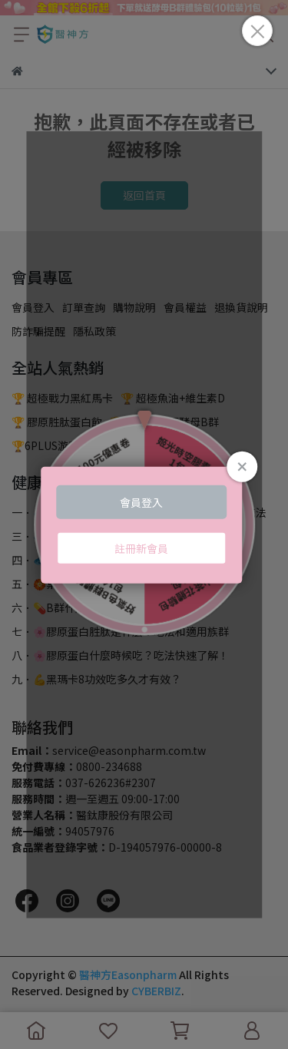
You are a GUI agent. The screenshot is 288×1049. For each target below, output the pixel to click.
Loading (144, 524)
